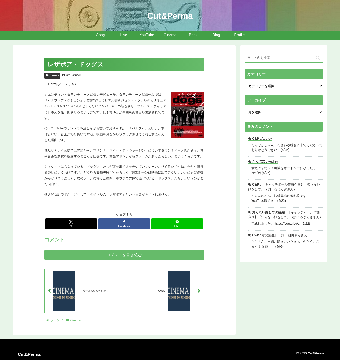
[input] (284, 58)
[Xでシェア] (71, 223)
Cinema (52, 75)
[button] (318, 57)
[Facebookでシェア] (124, 223)
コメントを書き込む (124, 255)
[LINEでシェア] (177, 223)
